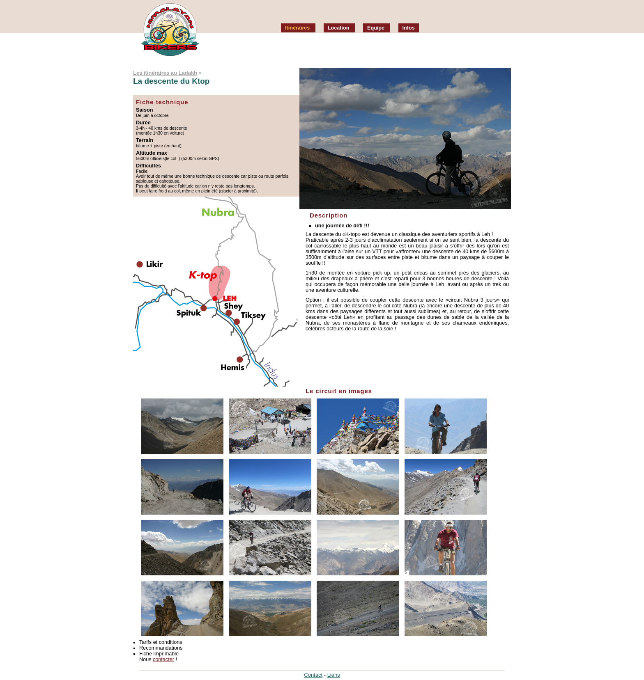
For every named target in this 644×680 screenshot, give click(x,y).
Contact (313, 675)
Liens (333, 675)
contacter (163, 659)
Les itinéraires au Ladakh (165, 73)
